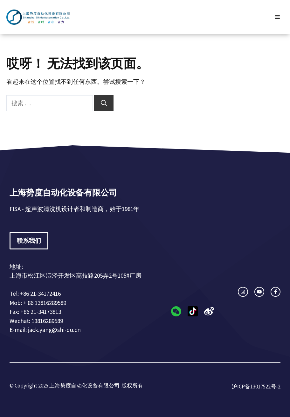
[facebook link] (275, 292)
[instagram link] (243, 292)
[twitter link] (259, 292)
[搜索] (104, 103)
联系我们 (29, 240)
